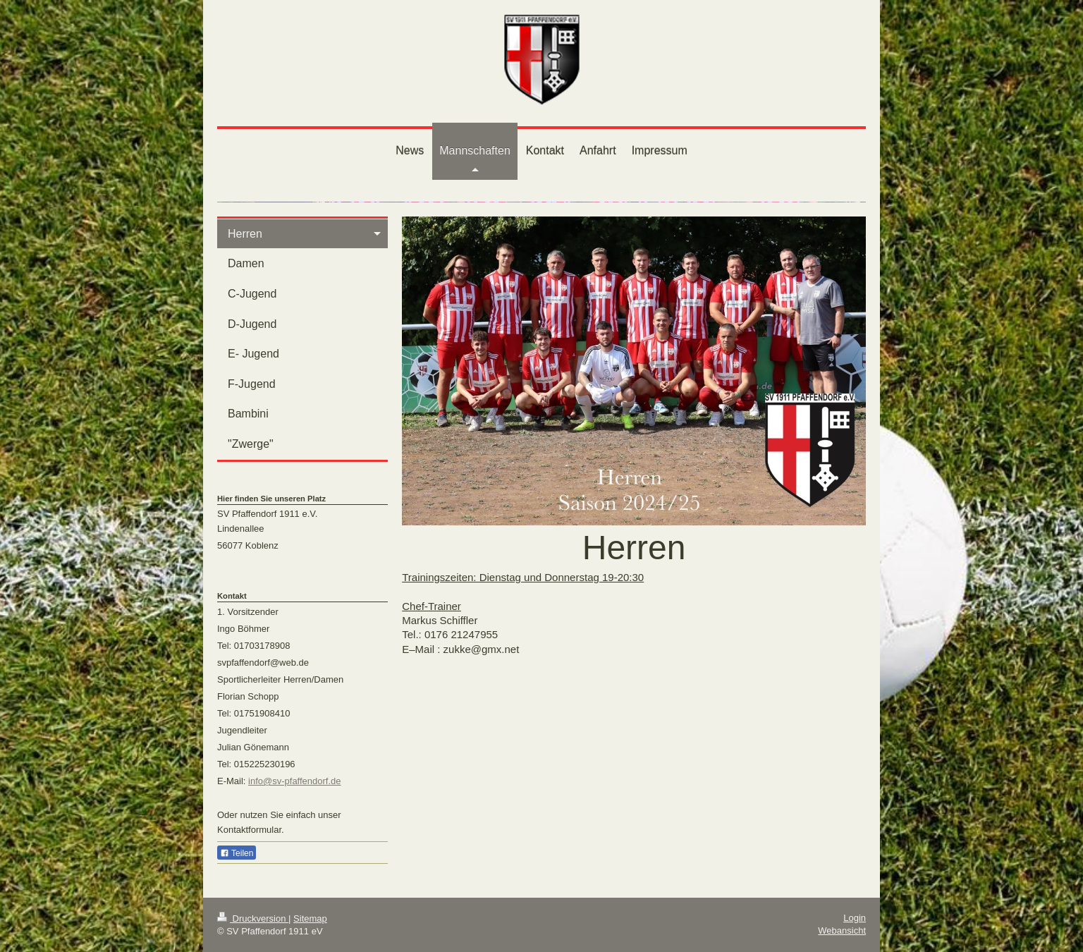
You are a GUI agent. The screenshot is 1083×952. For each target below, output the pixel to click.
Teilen (236, 853)
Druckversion (252, 918)
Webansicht (842, 930)
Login (854, 918)
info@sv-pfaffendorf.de (294, 781)
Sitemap (310, 918)
